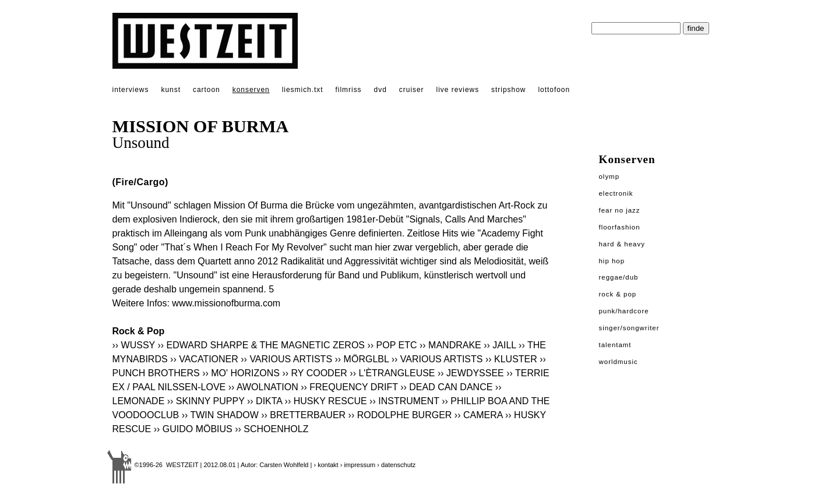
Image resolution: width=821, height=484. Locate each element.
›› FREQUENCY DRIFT (349, 387)
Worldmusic (618, 361)
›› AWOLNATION (263, 387)
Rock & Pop (618, 294)
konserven (251, 90)
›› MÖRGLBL (362, 359)
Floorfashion (619, 227)
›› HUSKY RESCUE (326, 401)
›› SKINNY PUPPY (206, 401)
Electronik (616, 193)
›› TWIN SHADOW (220, 415)
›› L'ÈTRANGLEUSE (392, 373)
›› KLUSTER (511, 359)
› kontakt (325, 464)
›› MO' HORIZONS (241, 373)
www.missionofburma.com (226, 303)
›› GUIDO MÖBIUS (193, 429)
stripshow (508, 90)
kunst (170, 90)
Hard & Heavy (622, 244)
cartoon (206, 90)
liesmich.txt (302, 90)
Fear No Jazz (619, 210)
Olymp (609, 176)
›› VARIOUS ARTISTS (286, 359)
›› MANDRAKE (450, 345)
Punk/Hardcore (624, 311)
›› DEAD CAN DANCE (446, 387)
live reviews (458, 90)
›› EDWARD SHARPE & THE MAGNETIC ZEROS (261, 345)
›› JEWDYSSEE (471, 373)
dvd (380, 90)
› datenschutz (396, 464)
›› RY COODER (314, 373)
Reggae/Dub (619, 277)
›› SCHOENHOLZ (271, 429)
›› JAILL (500, 345)
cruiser (411, 90)
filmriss (349, 90)
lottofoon (554, 90)
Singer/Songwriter (629, 327)
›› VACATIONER (204, 359)
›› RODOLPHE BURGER (400, 415)
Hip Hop (612, 260)
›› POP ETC (392, 345)
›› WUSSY (133, 345)
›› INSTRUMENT (404, 401)
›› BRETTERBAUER (303, 415)
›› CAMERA (478, 415)
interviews (130, 90)
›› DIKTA (264, 401)
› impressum (358, 464)
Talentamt (615, 344)
